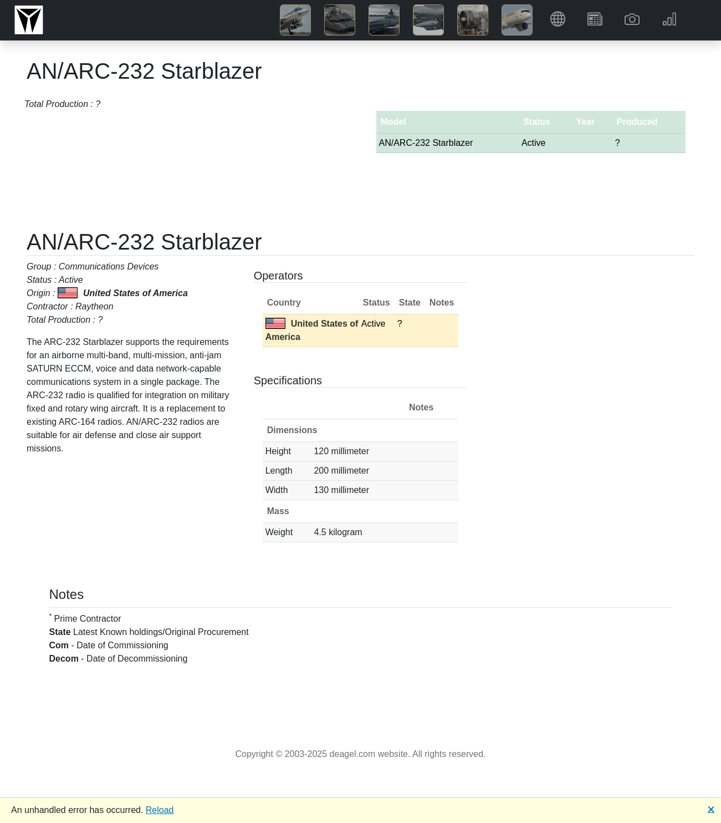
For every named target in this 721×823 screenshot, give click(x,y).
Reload (160, 810)
